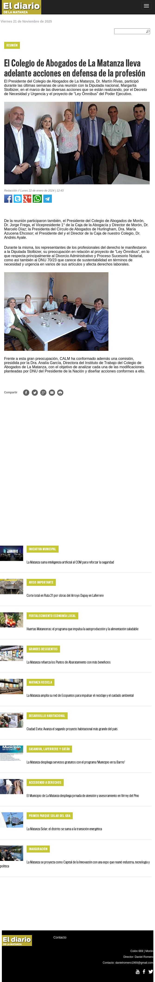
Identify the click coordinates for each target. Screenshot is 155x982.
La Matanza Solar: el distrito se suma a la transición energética (64, 829)
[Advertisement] (76, 504)
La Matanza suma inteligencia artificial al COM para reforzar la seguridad (70, 562)
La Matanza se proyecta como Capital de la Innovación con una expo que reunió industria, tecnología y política (75, 864)
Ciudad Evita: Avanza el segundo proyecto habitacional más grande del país (72, 729)
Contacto (60, 937)
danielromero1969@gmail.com (134, 962)
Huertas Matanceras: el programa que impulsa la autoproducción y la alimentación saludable (82, 629)
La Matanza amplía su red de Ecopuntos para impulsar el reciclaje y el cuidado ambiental (80, 695)
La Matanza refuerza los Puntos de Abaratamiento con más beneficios (69, 662)
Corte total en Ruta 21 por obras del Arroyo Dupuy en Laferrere (65, 595)
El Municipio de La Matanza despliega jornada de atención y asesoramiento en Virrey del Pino (83, 795)
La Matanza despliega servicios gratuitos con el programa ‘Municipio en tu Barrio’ (76, 762)
